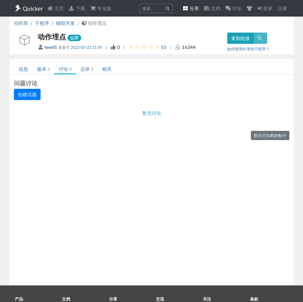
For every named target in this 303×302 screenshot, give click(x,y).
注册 (282, 8)
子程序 (42, 23)
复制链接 (240, 38)
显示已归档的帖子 (270, 135)
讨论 (65, 69)
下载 (76, 8)
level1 (51, 47)
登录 (264, 8)
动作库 (21, 23)
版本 (43, 69)
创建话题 (27, 94)
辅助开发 (65, 23)
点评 (86, 69)
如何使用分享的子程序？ (248, 48)
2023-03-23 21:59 (86, 47)
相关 (107, 69)
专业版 (100, 8)
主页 (55, 8)
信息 (23, 69)
